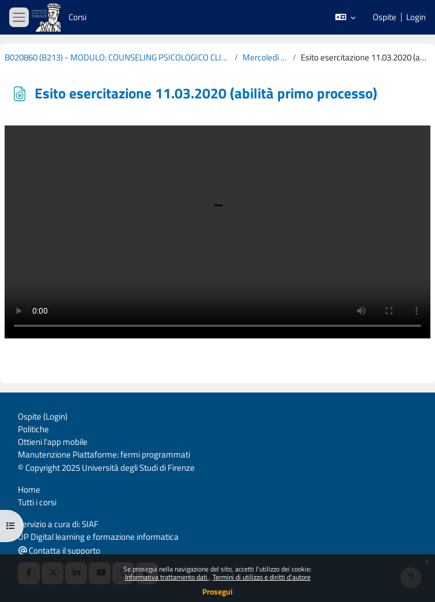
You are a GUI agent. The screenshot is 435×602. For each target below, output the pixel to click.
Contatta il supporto (59, 550)
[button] (345, 17)
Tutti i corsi (37, 502)
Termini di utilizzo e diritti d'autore (262, 576)
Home (29, 489)
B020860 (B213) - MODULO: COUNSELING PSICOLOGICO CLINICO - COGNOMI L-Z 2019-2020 (117, 57)
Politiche (33, 429)
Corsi (77, 17)
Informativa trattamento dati (167, 576)
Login (416, 17)
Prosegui (217, 591)
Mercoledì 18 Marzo (266, 57)
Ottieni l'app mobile (53, 441)
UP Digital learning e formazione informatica (98, 536)
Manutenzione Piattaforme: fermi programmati (104, 454)
